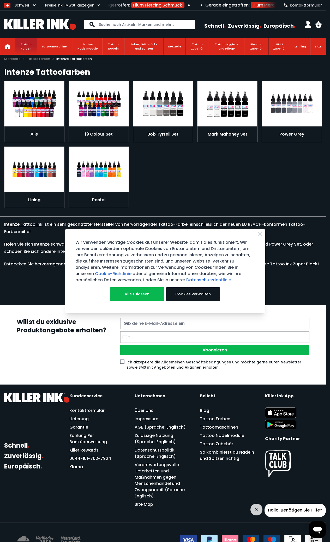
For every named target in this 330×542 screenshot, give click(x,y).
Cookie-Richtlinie (113, 274)
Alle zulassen (137, 294)
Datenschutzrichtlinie (208, 280)
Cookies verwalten (193, 294)
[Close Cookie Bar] (260, 234)
